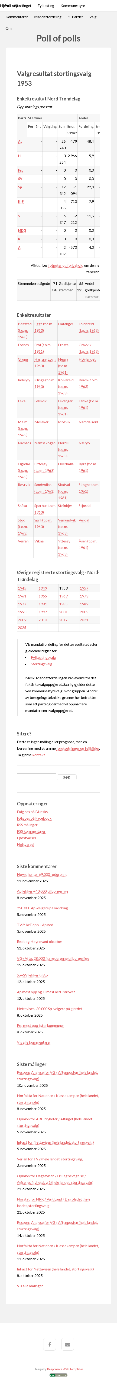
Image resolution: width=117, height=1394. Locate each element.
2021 (84, 620)
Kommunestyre (73, 5)
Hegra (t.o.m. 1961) (63, 365)
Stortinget (23, 5)
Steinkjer (65, 505)
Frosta (63, 344)
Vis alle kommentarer (34, 1042)
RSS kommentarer (31, 831)
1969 (63, 596)
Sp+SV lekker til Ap (32, 975)
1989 (84, 604)
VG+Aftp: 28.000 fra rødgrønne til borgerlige (53, 958)
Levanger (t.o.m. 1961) (65, 407)
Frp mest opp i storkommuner (40, 1025)
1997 (43, 612)
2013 (43, 620)
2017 (63, 620)
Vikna (39, 541)
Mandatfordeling (48, 16)
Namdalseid (88, 422)
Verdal (84, 520)
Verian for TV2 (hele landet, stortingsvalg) (50, 1159)
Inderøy (24, 380)
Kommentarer (17, 16)
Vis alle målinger (30, 1286)
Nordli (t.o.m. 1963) (63, 449)
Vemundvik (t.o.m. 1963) (67, 526)
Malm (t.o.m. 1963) (23, 428)
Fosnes (23, 344)
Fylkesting (46, 5)
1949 (43, 588)
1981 (43, 604)
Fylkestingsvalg (43, 657)
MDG (22, 230)
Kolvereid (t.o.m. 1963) (66, 386)
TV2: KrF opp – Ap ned (35, 924)
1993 (22, 612)
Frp (20, 170)
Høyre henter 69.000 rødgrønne (42, 874)
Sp (20, 187)
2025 (22, 627)
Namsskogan (44, 443)
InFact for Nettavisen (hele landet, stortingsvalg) (55, 1142)
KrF (21, 202)
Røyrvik (24, 484)
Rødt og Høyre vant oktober (39, 941)
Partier (77, 16)
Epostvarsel (26, 837)
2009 (22, 620)
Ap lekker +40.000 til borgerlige (42, 891)
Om (9, 28)
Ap (20, 141)
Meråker (41, 422)
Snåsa (22, 505)
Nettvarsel (25, 844)
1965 (43, 596)
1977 (22, 604)
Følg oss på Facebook (34, 818)
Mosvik (64, 422)
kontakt (38, 754)
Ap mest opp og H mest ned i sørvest (46, 992)
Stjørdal (85, 505)
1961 (22, 596)
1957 (84, 588)
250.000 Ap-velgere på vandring (42, 908)
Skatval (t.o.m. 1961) (64, 491)
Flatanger (65, 323)
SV (20, 179)
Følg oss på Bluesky (32, 811)
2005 (84, 612)
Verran (23, 541)
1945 (22, 588)
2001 (63, 612)
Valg (93, 16)
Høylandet (87, 359)
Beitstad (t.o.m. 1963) (25, 330)
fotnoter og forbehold (65, 265)
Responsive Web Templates (65, 1369)
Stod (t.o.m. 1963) (23, 526)
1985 (63, 604)
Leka (22, 401)
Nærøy (84, 443)
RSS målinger (27, 824)
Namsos (24, 443)
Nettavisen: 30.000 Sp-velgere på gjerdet (49, 1008)
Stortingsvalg (41, 664)
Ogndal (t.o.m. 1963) (24, 470)
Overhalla (66, 464)
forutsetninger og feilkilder (77, 748)
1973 (84, 596)
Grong (23, 359)
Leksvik (40, 401)
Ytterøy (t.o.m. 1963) (64, 547)
